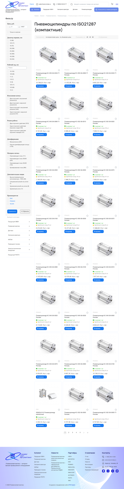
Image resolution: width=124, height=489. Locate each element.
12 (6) (11, 82)
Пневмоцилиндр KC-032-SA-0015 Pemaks (75, 123)
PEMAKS (12, 201)
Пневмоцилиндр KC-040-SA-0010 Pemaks (104, 270)
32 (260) (12, 53)
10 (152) (12, 71)
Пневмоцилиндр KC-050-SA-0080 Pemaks (47, 270)
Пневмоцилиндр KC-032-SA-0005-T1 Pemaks (104, 417)
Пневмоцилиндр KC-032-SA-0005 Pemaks (75, 417)
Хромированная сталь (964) (18, 167)
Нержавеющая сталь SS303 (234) (18, 159)
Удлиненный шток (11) (16, 189)
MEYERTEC (71, 459)
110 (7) (12, 79)
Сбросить (25, 211)
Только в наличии (15, 32)
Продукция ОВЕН (13, 221)
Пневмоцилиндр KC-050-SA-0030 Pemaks (75, 221)
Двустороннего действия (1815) (19, 123)
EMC (11, 198)
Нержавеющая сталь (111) (17, 156)
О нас (86, 456)
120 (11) (12, 84)
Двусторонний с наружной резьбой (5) (18, 104)
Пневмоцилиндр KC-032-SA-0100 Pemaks (47, 221)
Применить (12, 211)
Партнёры (88, 467)
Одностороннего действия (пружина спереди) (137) (18, 131)
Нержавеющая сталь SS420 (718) (18, 164)
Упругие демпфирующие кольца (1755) (19, 145)
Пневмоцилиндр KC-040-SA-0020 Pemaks (47, 319)
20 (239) (12, 48)
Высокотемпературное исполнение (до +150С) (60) (18, 178)
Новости (87, 462)
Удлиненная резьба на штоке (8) (19, 186)
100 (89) (12, 74)
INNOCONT (71, 472)
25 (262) (12, 51)
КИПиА (10, 239)
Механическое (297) (16, 142)
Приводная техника (14, 244)
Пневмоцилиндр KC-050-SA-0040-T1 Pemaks (47, 74)
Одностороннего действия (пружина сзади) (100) (18, 127)
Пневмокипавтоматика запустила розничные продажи (58, 458)
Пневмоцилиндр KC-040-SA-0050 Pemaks (104, 319)
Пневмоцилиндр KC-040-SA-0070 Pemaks (47, 368)
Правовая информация (92, 470)
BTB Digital (72, 485)
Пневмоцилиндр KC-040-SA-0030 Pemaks (75, 319)
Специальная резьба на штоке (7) (19, 182)
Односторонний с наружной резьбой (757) (18, 113)
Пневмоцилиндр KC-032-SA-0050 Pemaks (75, 172)
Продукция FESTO (13, 255)
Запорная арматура (14, 235)
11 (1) (11, 76)
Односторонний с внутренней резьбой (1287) (19, 108)
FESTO (70, 478)
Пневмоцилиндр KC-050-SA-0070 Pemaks (104, 221)
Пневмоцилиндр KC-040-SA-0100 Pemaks (104, 368)
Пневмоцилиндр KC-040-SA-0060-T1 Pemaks (47, 123)
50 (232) (12, 59)
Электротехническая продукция (14, 249)
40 (90, 37)
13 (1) (11, 90)
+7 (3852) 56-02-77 (60, 4)
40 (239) (12, 56)
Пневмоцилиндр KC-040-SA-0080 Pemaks (75, 368)
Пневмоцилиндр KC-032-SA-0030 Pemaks (47, 172)
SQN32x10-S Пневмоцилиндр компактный (45, 417)
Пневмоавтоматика (14, 226)
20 (87, 37)
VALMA (12, 204)
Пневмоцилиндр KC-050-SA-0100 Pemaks (75, 270)
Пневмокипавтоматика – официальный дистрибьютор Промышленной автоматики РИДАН (58, 466)
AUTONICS (71, 475)
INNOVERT (71, 470)
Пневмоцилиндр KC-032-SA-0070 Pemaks (104, 172)
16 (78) (12, 45)
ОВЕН (70, 456)
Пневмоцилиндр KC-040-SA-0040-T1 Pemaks (104, 74)
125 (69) (12, 87)
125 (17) (12, 43)
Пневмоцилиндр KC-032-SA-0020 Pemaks (104, 123)
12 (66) (12, 40)
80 (93, 37)
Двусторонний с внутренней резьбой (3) (18, 99)
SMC (69, 480)
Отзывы (87, 459)
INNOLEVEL (71, 467)
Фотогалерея (89, 464)
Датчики (10, 230)
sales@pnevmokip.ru (43, 4)
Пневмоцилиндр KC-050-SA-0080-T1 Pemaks (76, 74)
